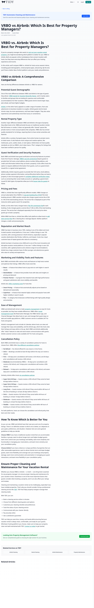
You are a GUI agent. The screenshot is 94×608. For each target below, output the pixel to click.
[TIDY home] (35, 2)
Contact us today (30, 526)
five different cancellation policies (28, 345)
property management (32, 309)
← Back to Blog (5, 9)
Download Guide (84, 536)
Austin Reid (15, 33)
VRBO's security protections (28, 159)
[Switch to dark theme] (78, 2)
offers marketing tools (16, 284)
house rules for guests (40, 181)
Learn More (86, 16)
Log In (82, 2)
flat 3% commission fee (35, 206)
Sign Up (88, 2)
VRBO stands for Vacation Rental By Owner (22, 96)
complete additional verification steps (37, 176)
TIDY (15, 489)
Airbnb (3, 107)
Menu (72, 2)
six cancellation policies (27, 375)
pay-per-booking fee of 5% (32, 195)
